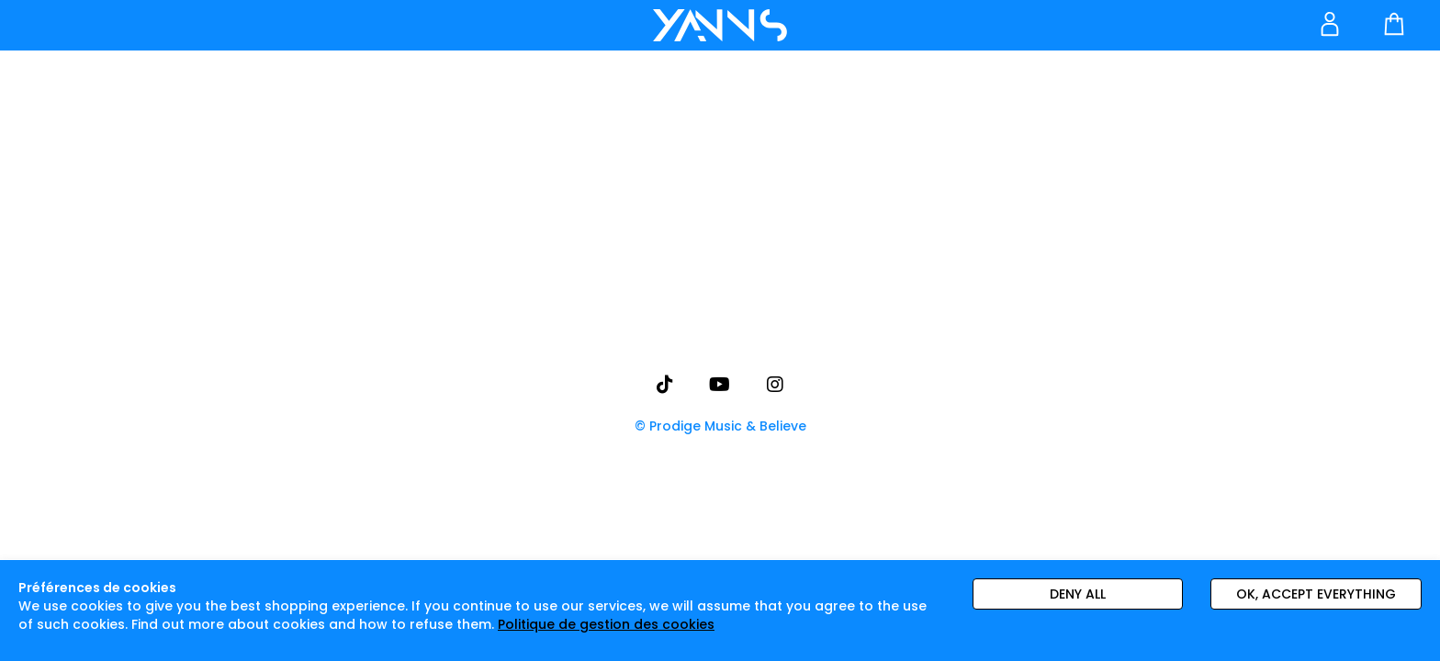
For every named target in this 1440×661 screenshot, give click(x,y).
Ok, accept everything (1316, 594)
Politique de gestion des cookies (606, 624)
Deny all (1078, 594)
